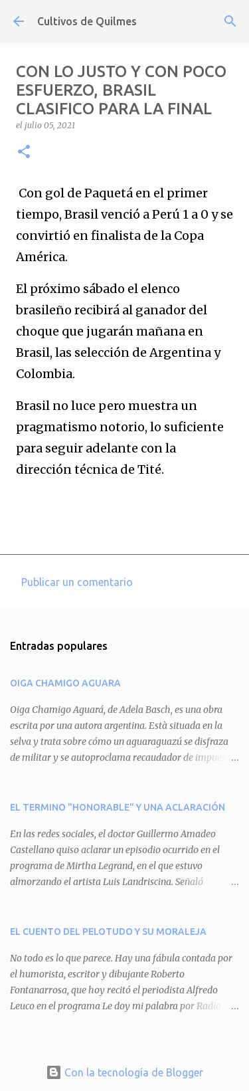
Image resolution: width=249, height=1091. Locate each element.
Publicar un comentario (77, 582)
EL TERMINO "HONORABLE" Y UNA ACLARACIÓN (117, 807)
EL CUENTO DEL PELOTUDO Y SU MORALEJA (108, 931)
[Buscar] (230, 21)
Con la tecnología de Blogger (124, 1072)
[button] (24, 152)
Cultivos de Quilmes (87, 21)
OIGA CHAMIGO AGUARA (65, 683)
